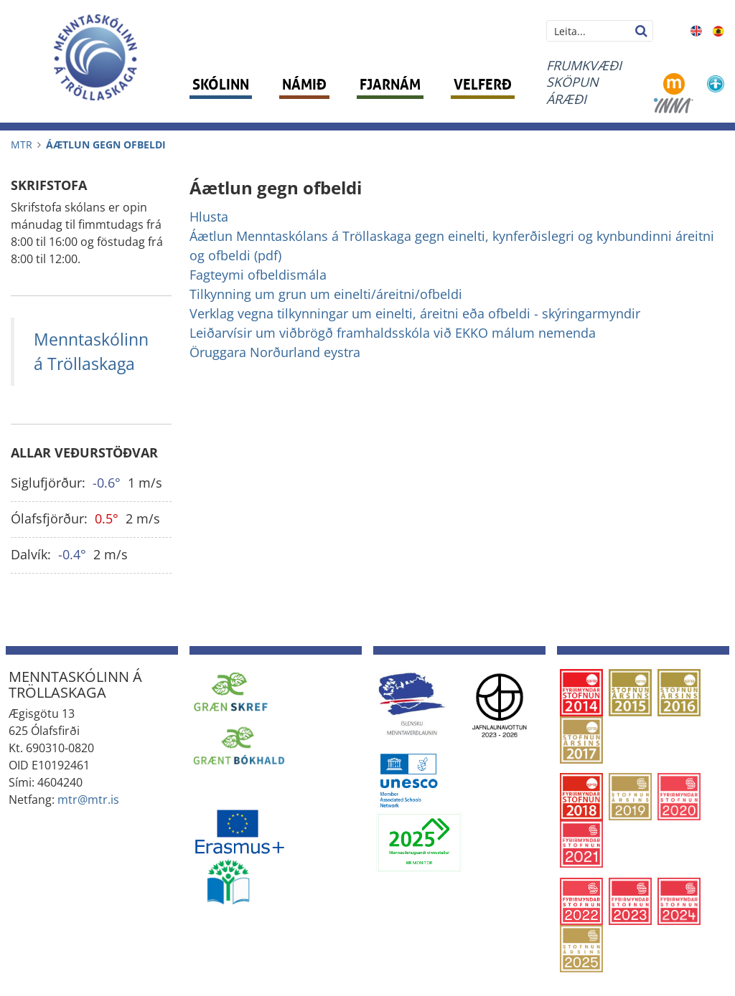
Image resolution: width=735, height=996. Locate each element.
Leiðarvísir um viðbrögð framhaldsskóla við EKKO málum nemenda (392, 332)
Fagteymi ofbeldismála (258, 274)
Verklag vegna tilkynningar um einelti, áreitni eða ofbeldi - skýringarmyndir (414, 313)
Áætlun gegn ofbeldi (106, 144)
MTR (21, 144)
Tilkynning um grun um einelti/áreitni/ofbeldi (325, 294)
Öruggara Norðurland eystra (274, 352)
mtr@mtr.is (88, 799)
